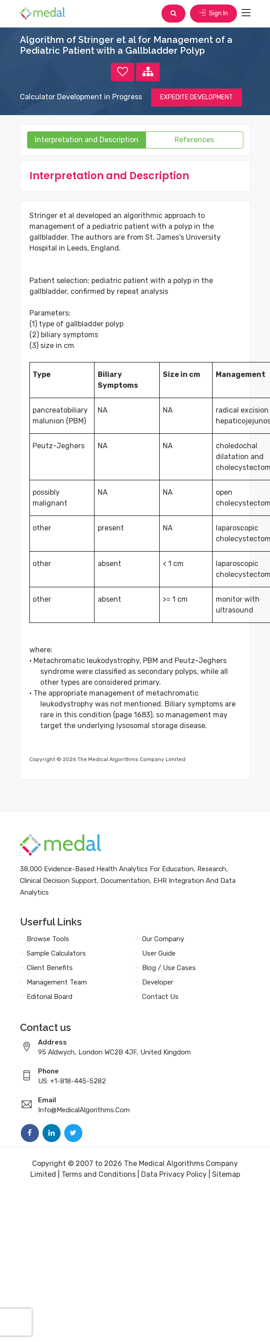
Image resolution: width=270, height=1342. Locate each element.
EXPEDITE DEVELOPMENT (196, 97)
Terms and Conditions (99, 1174)
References (194, 139)
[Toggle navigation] (246, 13)
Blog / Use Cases (169, 968)
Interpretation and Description (86, 139)
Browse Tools (48, 939)
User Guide (158, 953)
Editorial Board (49, 997)
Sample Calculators (56, 953)
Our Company (163, 939)
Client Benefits (50, 968)
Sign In (213, 13)
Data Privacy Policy (174, 1174)
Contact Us (160, 997)
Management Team (57, 982)
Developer (157, 982)
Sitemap (226, 1174)
